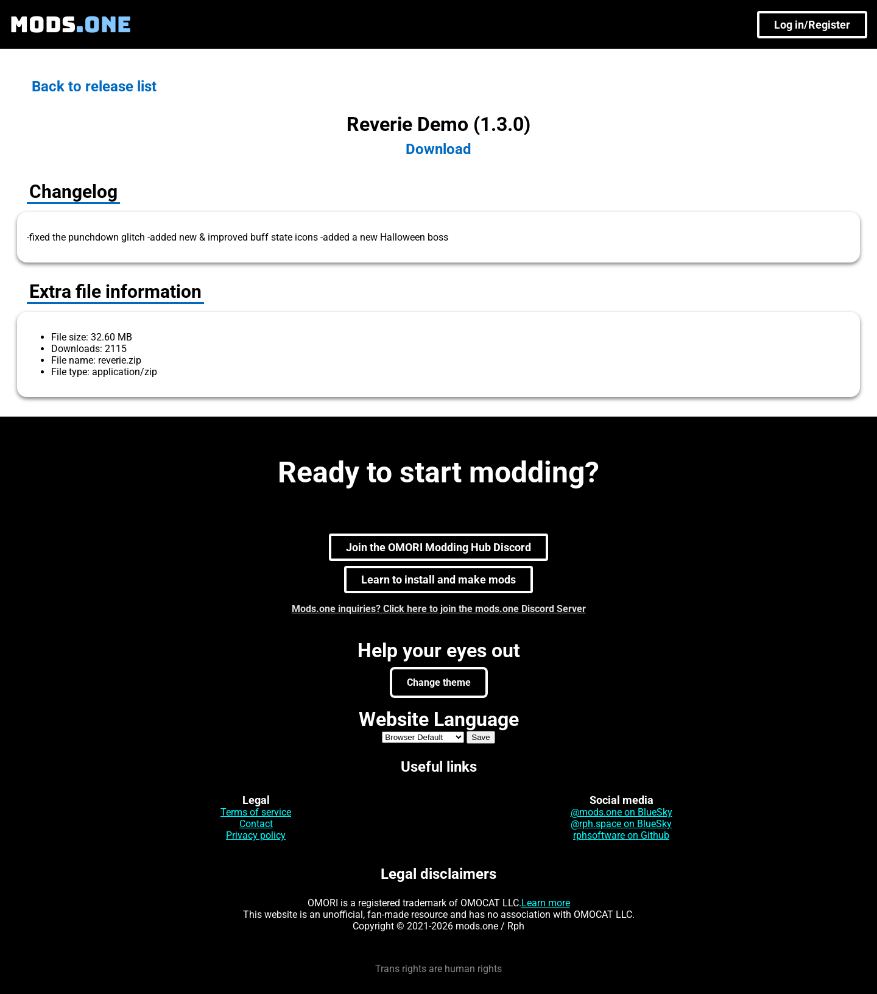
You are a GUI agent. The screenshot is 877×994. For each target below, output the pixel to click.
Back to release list (94, 86)
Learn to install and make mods (438, 579)
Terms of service (255, 812)
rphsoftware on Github (621, 835)
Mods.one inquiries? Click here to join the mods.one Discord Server (439, 609)
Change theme (439, 682)
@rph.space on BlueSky (621, 824)
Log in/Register (812, 24)
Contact (256, 824)
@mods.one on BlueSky (621, 812)
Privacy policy (256, 835)
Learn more (545, 903)
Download (438, 149)
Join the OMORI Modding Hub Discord (438, 547)
